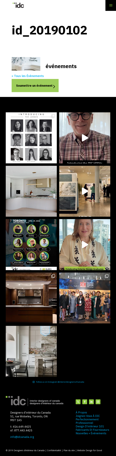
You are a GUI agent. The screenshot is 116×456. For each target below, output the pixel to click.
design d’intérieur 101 (90, 426)
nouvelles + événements (91, 433)
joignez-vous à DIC (88, 416)
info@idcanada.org (22, 437)
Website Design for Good (89, 450)
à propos (81, 412)
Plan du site (69, 450)
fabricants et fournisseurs (92, 430)
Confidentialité (54, 450)
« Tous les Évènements (28, 76)
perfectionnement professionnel (87, 421)
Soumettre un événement (34, 85)
